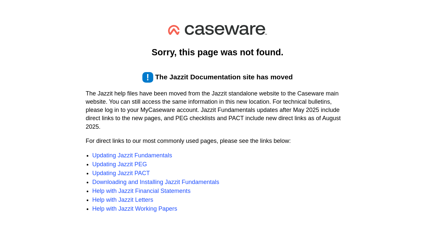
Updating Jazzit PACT (121, 173)
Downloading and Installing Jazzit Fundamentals (155, 182)
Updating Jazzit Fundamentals (132, 155)
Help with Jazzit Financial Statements (141, 191)
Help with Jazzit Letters (122, 200)
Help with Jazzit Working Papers (134, 208)
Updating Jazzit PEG (119, 164)
